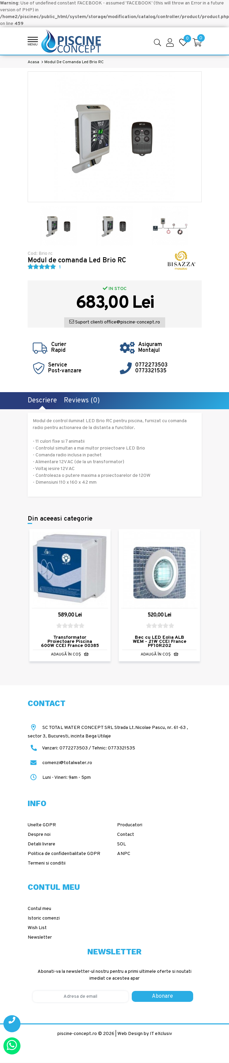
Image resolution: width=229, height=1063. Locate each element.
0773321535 (151, 371)
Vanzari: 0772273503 (65, 748)
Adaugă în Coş (70, 654)
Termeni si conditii (47, 863)
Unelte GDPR (42, 825)
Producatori (129, 825)
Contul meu (39, 909)
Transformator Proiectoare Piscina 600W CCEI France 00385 (70, 642)
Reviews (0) (82, 400)
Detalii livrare (41, 844)
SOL (121, 844)
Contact (125, 835)
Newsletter (40, 937)
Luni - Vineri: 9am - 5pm (59, 778)
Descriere (42, 400)
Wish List (37, 928)
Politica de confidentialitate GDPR (64, 854)
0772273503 (151, 365)
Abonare (162, 996)
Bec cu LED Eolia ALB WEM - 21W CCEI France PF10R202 (159, 642)
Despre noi (39, 835)
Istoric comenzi (44, 918)
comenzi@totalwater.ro (60, 763)
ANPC (123, 854)
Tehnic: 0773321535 (113, 748)
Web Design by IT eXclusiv (144, 1034)
